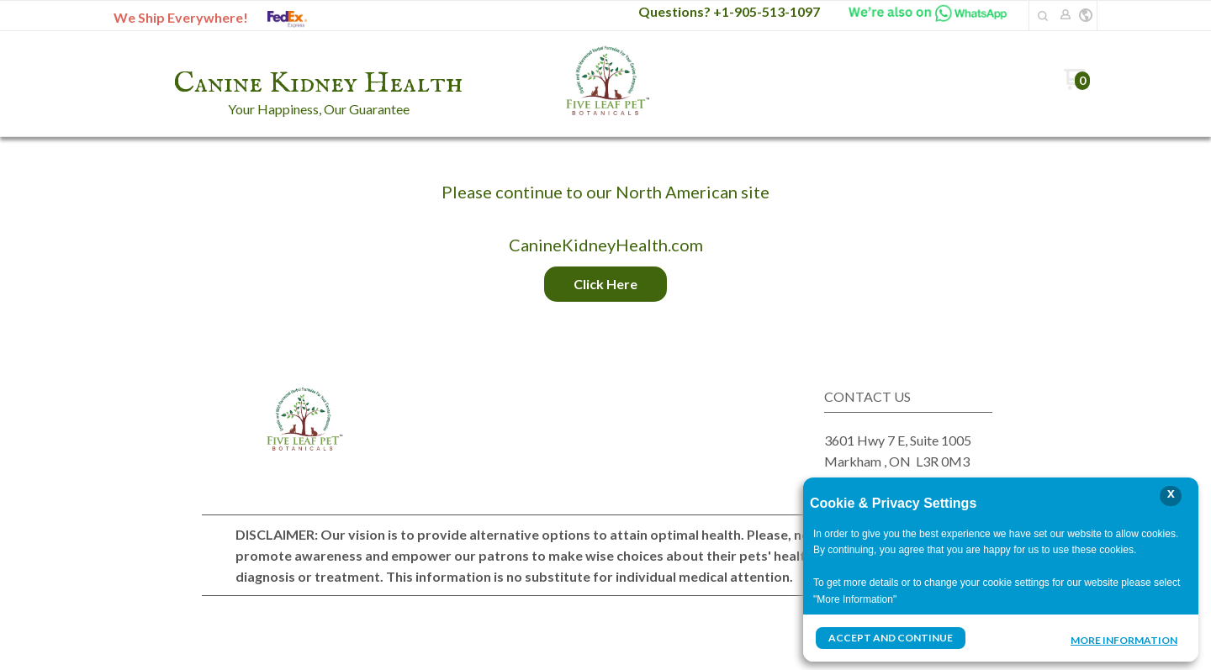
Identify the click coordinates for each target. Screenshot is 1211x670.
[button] (1043, 16)
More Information (1124, 640)
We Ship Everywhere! (181, 17)
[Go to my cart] (1077, 85)
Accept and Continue (890, 637)
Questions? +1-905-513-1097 (729, 11)
